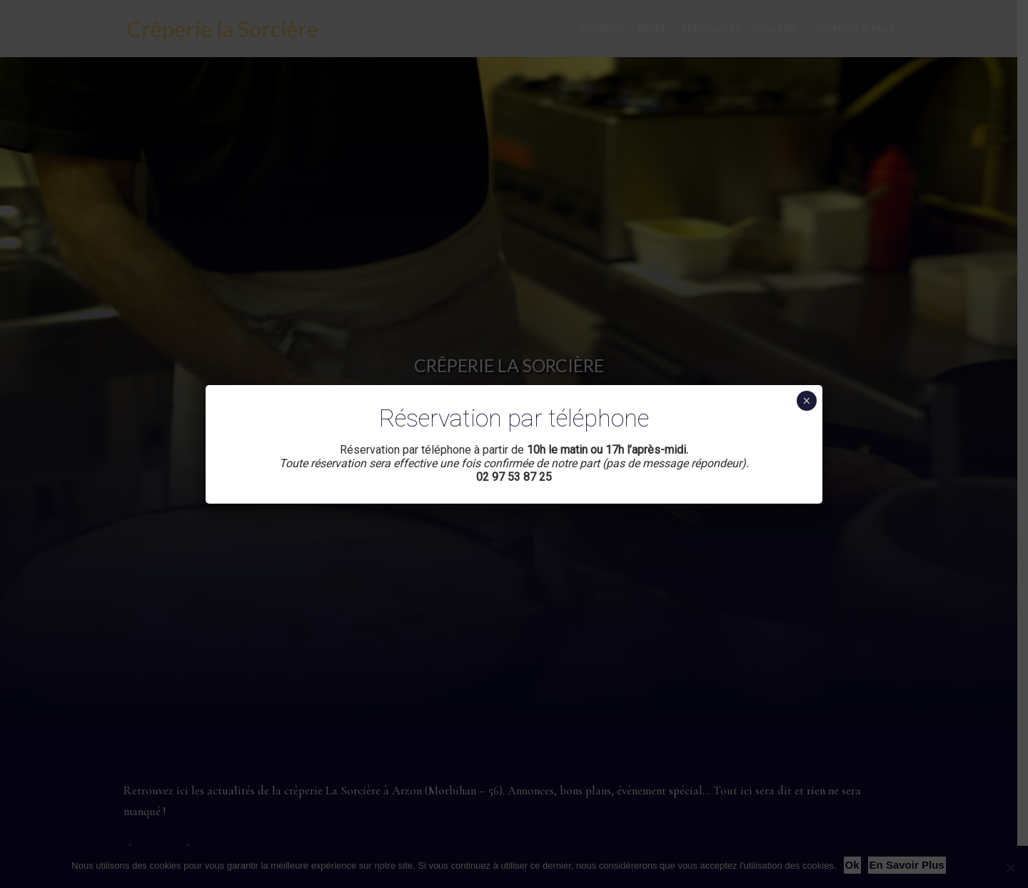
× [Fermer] (806, 401)
